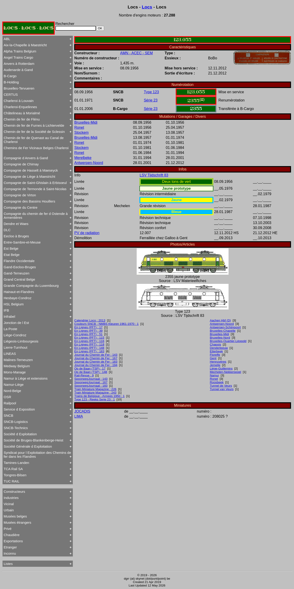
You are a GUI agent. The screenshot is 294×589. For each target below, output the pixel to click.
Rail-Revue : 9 (84, 375)
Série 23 (151, 100)
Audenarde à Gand (18, 70)
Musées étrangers (17, 522)
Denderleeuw (219, 348)
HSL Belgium (14, 304)
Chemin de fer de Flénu (22, 119)
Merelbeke (83, 158)
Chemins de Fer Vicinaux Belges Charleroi (36, 148)
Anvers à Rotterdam (19, 64)
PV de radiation (86, 233)
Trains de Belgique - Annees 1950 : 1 (99, 396)
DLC (7, 230)
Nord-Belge (12, 391)
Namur (214, 375)
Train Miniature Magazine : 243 (95, 392)
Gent (213, 358)
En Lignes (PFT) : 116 (89, 341)
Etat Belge (12, 255)
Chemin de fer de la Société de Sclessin (34, 132)
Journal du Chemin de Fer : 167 (95, 358)
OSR (7, 397)
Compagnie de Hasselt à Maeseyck (31, 170)
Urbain (9, 510)
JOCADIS (82, 411)
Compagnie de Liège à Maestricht (29, 176)
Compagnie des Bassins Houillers (29, 201)
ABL (7, 39)
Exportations (13, 541)
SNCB (8, 415)
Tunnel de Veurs (221, 385)
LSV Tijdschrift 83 (154, 175)
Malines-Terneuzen (18, 360)
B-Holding (11, 82)
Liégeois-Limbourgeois (21, 341)
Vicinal (9, 504)
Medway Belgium (17, 366)
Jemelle (215, 365)
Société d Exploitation (20, 434)
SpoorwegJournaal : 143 (91, 379)
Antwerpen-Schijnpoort (225, 327)
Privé (7, 529)
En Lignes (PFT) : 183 (89, 351)
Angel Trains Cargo (18, 57)
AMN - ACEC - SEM (136, 53)
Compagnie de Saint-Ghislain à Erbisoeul (35, 183)
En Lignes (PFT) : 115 (89, 337)
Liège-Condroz (15, 335)
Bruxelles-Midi (85, 122)
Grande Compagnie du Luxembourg (31, 286)
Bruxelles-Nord (220, 337)
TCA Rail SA (13, 469)
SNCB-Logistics (16, 422)
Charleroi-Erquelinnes (20, 107)
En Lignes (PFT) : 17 (88, 327)
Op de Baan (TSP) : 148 (90, 372)
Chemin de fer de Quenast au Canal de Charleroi (34, 140)
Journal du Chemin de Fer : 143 (95, 354)
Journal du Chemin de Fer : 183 (95, 361)
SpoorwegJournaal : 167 (91, 382)
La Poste (10, 329)
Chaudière (12, 535)
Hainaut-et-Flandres (19, 292)
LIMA (78, 416)
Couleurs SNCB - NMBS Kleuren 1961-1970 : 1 (106, 324)
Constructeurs (14, 491)
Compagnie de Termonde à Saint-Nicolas (35, 189)
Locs (147, 7)
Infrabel (9, 316)
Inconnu (10, 553)
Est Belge (11, 248)
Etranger (10, 547)
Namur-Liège (14, 384)
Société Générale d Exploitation (28, 446)
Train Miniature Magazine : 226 (95, 389)
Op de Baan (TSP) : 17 (90, 368)
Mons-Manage (15, 372)
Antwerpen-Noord (88, 163)
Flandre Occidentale (19, 261)
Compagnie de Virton (20, 195)
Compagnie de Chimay (21, 164)
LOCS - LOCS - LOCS (28, 28)
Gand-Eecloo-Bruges (20, 267)
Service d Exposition (19, 409)
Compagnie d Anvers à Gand (26, 158)
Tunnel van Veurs (221, 389)
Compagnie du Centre (20, 207)
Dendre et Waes (16, 224)
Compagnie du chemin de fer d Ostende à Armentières (36, 215)
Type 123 (151, 92)
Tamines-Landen (16, 463)
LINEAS (10, 354)
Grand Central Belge (19, 279)
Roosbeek (216, 382)
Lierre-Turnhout (15, 347)
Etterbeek (216, 351)
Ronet (79, 127)
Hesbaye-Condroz (17, 298)
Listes (8, 564)
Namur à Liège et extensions (26, 378)
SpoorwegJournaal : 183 (91, 385)
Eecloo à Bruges (16, 236)
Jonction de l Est (16, 323)
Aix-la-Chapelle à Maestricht (25, 45)
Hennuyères (218, 361)
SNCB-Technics (16, 428)
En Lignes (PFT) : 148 (89, 348)
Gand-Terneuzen (16, 273)
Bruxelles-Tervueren (19, 88)
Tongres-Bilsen (15, 475)
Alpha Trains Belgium (20, 51)
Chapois (215, 344)
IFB (6, 310)
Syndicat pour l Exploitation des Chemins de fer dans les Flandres (37, 454)
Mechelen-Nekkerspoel (225, 372)
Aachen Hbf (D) (220, 320)
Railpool (10, 403)
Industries (11, 498)
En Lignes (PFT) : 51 (88, 334)
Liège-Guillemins (221, 368)
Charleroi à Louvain (19, 101)
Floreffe (215, 354)
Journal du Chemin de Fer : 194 (95, 365)
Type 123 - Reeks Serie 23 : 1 (94, 399)
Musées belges (15, 516)
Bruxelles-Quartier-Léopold (228, 341)
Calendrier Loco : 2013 (89, 320)
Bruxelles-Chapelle (222, 330)
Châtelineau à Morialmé (22, 113)
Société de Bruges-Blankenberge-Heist (33, 440)
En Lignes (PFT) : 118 (89, 344)
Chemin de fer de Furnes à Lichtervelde (34, 125)
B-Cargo (10, 76)
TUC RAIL (11, 481)
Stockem (81, 132)
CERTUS (11, 94)
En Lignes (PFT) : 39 (88, 330)
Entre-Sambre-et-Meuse (22, 242)
